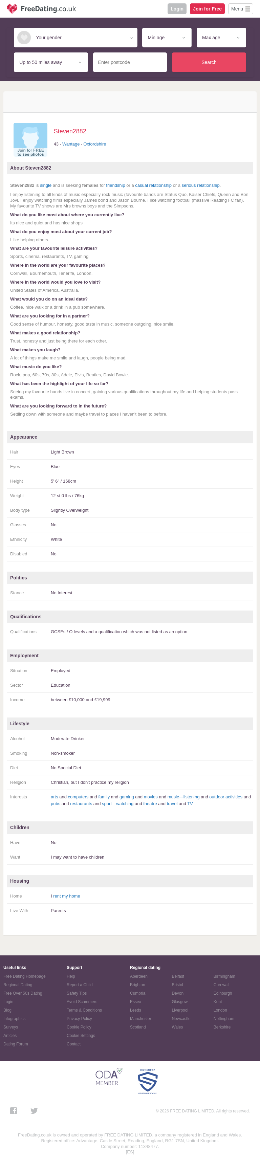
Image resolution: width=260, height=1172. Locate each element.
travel (172, 803)
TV (190, 803)
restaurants (81, 803)
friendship (115, 185)
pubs (55, 803)
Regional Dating (17, 984)
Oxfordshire (94, 144)
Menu (237, 9)
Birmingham (224, 976)
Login (177, 9)
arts (54, 796)
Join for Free (207, 9)
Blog (7, 1010)
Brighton (137, 984)
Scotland (138, 1027)
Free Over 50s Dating (22, 993)
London (220, 1010)
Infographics (14, 1018)
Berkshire (222, 1027)
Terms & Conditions (84, 1010)
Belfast (178, 976)
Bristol (177, 984)
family (104, 796)
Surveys (10, 1027)
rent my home (66, 896)
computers (78, 796)
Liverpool (180, 1010)
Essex (135, 1001)
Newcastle (181, 1018)
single (45, 185)
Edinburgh (223, 993)
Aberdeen (139, 976)
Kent (218, 1001)
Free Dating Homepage (24, 976)
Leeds (135, 1010)
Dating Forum (15, 1044)
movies (151, 796)
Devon (177, 993)
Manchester (140, 1018)
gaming (127, 796)
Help (71, 976)
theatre (150, 803)
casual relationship (153, 185)
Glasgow (180, 1001)
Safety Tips (77, 993)
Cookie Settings (81, 1035)
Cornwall (222, 984)
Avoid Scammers (82, 1001)
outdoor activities (225, 796)
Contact (74, 1044)
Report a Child (80, 984)
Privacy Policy (79, 1018)
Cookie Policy (79, 1027)
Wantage (71, 144)
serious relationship (201, 185)
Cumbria (137, 993)
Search (208, 62)
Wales (177, 1027)
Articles (10, 1035)
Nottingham (224, 1018)
